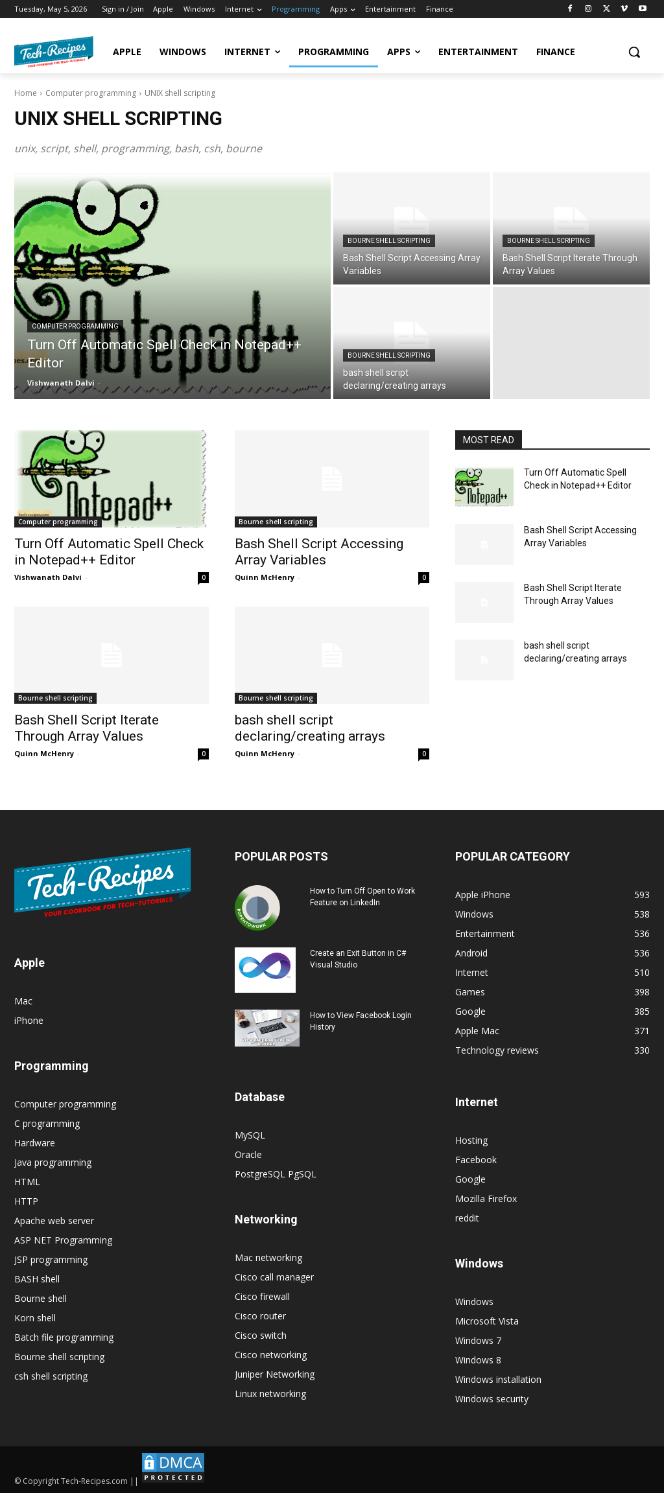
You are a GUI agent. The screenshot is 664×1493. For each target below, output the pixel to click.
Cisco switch (261, 1335)
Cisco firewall (262, 1296)
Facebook (476, 1159)
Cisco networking (271, 1354)
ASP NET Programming (63, 1240)
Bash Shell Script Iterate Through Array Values (86, 728)
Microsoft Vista (487, 1321)
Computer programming (90, 92)
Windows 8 (478, 1360)
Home (25, 92)
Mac (23, 1001)
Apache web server (54, 1220)
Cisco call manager (274, 1277)
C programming (47, 1123)
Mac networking (268, 1257)
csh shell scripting (51, 1376)
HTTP (26, 1201)
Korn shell (35, 1318)
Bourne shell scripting (389, 240)
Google (470, 1179)
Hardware (34, 1143)
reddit (467, 1218)
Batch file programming (63, 1337)
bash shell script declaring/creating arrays (310, 728)
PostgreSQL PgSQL (275, 1174)
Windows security (491, 1399)
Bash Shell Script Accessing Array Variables (319, 552)
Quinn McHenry (264, 577)
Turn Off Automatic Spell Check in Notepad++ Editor (109, 552)
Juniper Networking (274, 1374)
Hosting (471, 1140)
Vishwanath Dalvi (48, 577)
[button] (634, 51)
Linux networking (270, 1393)
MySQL (250, 1135)
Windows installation (498, 1379)
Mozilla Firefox (486, 1198)
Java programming (52, 1162)
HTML (27, 1181)
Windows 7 (478, 1340)
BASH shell (37, 1279)
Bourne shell (40, 1298)
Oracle (248, 1154)
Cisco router (260, 1316)
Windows (474, 1301)
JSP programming (51, 1259)
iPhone (28, 1020)
